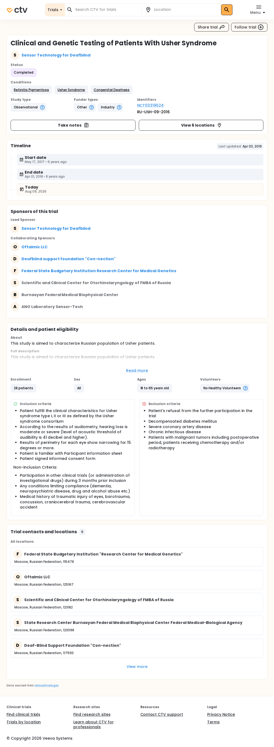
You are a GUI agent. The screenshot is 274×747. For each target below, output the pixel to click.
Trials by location (24, 722)
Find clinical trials (23, 714)
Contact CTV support (161, 714)
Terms (213, 722)
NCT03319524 (150, 105)
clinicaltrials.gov (46, 685)
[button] (31, 90)
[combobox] (106, 10)
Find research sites (91, 714)
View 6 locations (201, 125)
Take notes (73, 125)
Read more (137, 370)
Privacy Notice (221, 714)
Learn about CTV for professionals (93, 724)
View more (137, 666)
